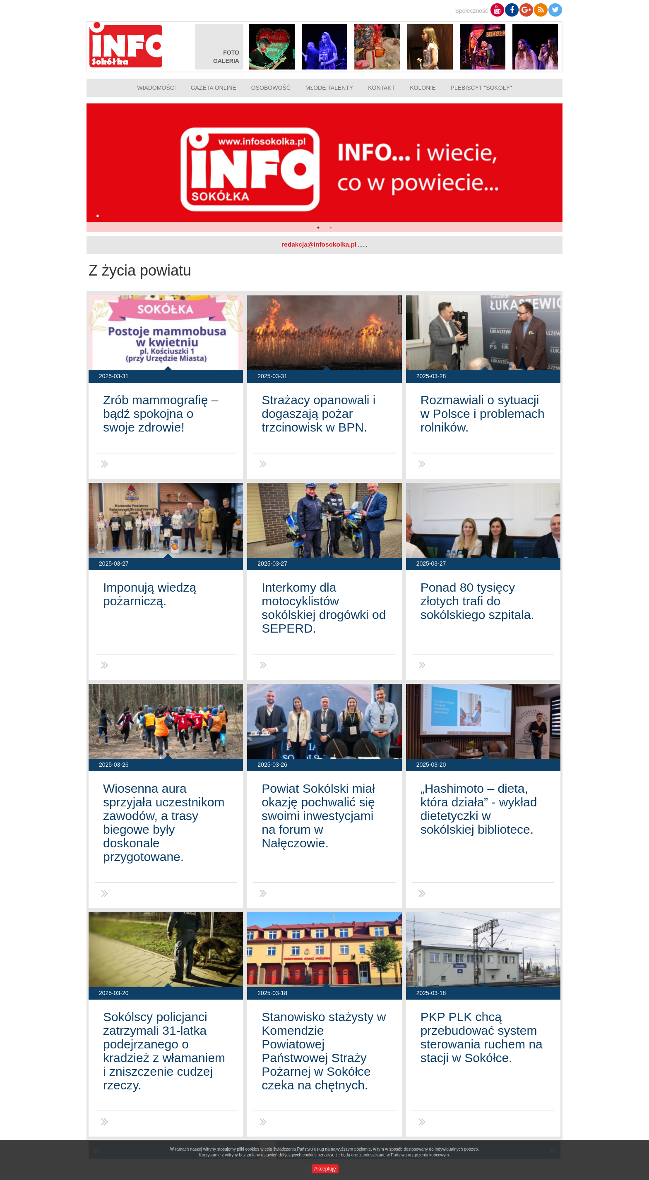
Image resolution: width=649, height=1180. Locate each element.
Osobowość (271, 87)
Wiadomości (156, 87)
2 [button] (331, 227)
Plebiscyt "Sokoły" (481, 87)
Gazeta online (213, 87)
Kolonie (422, 87)
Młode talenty (329, 87)
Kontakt (381, 87)
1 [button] (318, 227)
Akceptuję (325, 1169)
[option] (324, 167)
